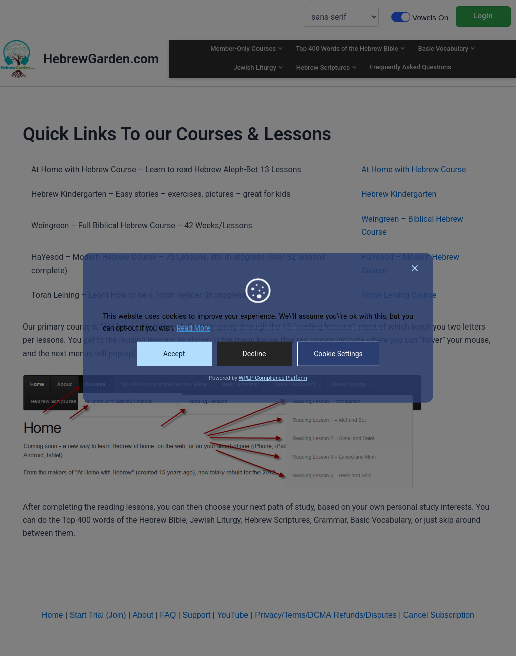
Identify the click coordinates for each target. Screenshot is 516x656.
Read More (193, 328)
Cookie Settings (338, 354)
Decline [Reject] (254, 354)
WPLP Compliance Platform (273, 378)
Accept (174, 354)
